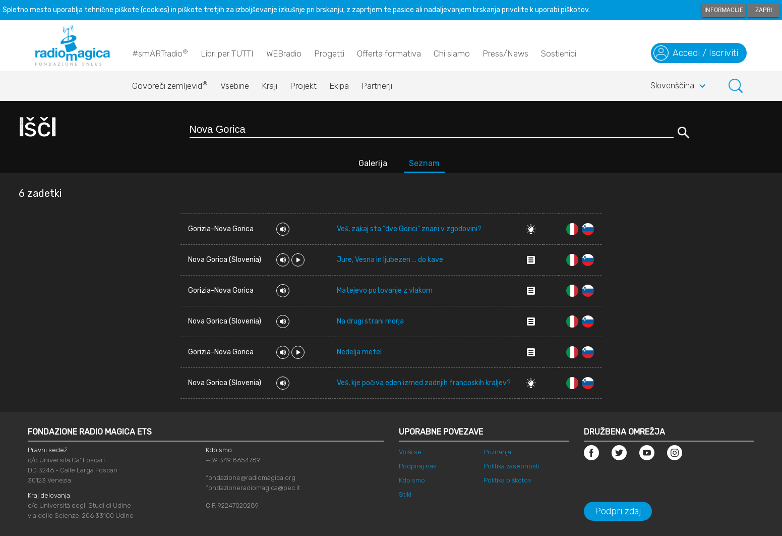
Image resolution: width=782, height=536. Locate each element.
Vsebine (234, 86)
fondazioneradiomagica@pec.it (253, 488)
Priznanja (497, 452)
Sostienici (558, 53)
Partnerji (377, 86)
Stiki (405, 494)
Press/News (505, 53)
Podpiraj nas (418, 466)
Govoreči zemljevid (170, 83)
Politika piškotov (507, 480)
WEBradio (284, 53)
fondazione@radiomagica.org (250, 477)
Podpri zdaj (618, 511)
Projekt (303, 86)
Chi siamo (452, 53)
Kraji (269, 86)
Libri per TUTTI (227, 53)
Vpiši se (410, 452)
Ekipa (339, 86)
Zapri (763, 10)
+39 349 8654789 (233, 460)
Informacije (723, 10)
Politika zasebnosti (511, 466)
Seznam (424, 163)
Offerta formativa (389, 53)
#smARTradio (160, 53)
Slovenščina (679, 86)
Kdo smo (412, 480)
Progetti (329, 53)
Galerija (372, 163)
